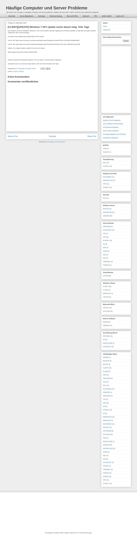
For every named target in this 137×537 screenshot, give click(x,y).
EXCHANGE (107, 230)
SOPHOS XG (107, 180)
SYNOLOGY (107, 346)
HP (104, 340)
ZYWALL (106, 187)
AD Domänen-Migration (111, 127)
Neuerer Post (13, 136)
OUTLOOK (106, 311)
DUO (104, 198)
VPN (95, 16)
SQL (104, 254)
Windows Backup (56, 16)
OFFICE (105, 308)
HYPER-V (106, 166)
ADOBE (105, 322)
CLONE (105, 290)
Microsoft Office (72, 16)
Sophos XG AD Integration (112, 120)
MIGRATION (107, 212)
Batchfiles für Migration (110, 138)
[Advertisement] (116, 79)
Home (105, 26)
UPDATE (21, 71)
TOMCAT (106, 265)
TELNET (106, 152)
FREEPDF (106, 325)
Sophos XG (120, 16)
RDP (104, 247)
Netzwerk (86, 16)
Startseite (11, 16)
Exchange (41, 16)
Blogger (89, 533)
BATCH (105, 364)
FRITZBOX (106, 336)
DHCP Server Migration (111, 131)
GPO (104, 237)
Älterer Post (91, 136)
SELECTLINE (107, 343)
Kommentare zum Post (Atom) (55, 142)
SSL (104, 258)
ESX (104, 163)
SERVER (106, 216)
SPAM (105, 251)
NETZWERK (107, 177)
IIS (104, 244)
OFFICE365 (107, 276)
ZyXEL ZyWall (106, 16)
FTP (104, 233)
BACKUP (106, 209)
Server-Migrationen (27, 16)
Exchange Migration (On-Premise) (114, 134)
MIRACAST (107, 293)
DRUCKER (106, 226)
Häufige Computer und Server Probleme (46, 8)
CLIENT (15, 71)
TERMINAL (107, 261)
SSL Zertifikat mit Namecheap (113, 124)
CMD (104, 148)
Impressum (106, 30)
